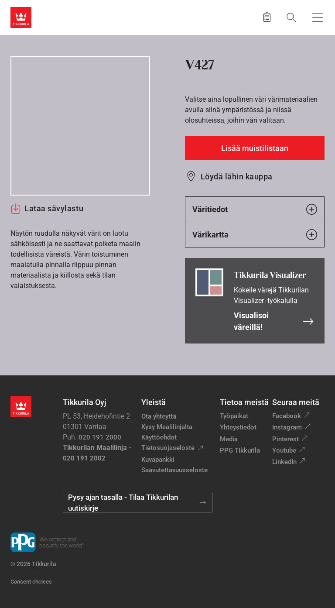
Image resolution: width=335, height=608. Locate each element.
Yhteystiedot (238, 427)
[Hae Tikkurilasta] (291, 17)
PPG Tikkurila (240, 450)
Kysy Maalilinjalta (166, 427)
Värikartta (254, 234)
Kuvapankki (157, 460)
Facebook (286, 416)
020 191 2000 (100, 437)
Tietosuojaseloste (168, 448)
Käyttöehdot (159, 437)
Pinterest (285, 439)
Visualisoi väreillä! (274, 321)
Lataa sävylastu (46, 208)
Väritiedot (254, 209)
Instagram (287, 427)
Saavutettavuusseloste (174, 470)
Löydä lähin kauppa (237, 176)
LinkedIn (284, 462)
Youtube (284, 450)
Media (229, 439)
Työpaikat (234, 416)
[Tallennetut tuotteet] (267, 17)
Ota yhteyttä (158, 416)
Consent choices (31, 581)
